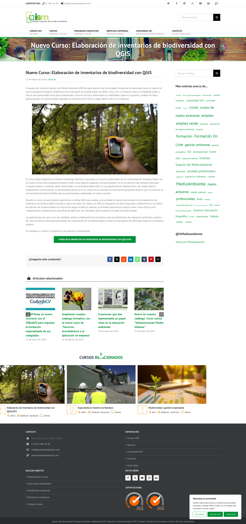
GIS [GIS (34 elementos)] (189, 152)
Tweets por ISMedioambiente (190, 241)
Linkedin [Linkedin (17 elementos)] (211, 176)
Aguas (55, 521)
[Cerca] (239, 495)
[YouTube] (142, 478)
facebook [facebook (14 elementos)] (199, 129)
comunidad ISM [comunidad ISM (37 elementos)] (195, 100)
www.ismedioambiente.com (45, 455)
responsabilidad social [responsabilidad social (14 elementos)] (184, 205)
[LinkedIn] (156, 478)
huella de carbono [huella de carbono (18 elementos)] (190, 158)
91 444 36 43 (50, 3)
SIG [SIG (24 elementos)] (210, 204)
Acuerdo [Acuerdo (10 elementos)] (178, 95)
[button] (28, 314)
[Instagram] (149, 478)
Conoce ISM (133, 438)
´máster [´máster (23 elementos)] (188, 221)
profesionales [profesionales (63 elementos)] (185, 199)
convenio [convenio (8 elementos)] (185, 108)
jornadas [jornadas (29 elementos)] (180, 171)
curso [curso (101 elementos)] (194, 107)
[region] (215, 507)
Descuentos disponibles (39, 483)
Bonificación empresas (39, 490)
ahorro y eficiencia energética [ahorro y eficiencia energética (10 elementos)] (192, 95)
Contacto (131, 458)
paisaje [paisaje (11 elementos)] (210, 193)
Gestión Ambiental (92, 521)
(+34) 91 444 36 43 (40, 444)
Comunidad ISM (135, 451)
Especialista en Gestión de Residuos (95, 407)
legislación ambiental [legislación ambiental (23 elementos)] (195, 176)
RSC (135, 521)
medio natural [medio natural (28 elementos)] (198, 192)
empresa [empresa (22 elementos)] (204, 123)
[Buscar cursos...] (196, 17)
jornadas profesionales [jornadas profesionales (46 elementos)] (201, 171)
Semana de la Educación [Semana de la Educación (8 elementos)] (201, 205)
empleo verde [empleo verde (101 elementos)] (187, 123)
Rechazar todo (215, 514)
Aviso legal (132, 465)
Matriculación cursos (38, 476)
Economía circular (165, 521)
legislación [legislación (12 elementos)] (179, 177)
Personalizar (199, 514)
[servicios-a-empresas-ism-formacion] (101, 366)
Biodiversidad (66, 521)
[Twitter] (135, 478)
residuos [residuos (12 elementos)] (207, 199)
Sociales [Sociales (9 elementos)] (191, 217)
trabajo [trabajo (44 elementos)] (214, 216)
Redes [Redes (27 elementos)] (200, 199)
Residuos (112, 521)
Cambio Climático (147, 521)
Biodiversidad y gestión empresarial (166, 407)
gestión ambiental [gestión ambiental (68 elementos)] (197, 145)
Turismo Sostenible (185, 521)
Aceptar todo (231, 514)
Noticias (52, 79)
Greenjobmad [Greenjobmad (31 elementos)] (200, 152)
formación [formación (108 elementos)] (184, 136)
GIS (104, 521)
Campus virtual (35, 504)
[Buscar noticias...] (194, 73)
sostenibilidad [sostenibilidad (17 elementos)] (202, 216)
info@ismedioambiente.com (76, 3)
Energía (78, 521)
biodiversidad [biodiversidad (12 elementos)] (207, 95)
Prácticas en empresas (38, 497)
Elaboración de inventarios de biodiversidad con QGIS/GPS (31, 409)
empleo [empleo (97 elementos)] (207, 115)
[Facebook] (128, 478)
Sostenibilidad (125, 521)
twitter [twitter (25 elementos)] (179, 221)
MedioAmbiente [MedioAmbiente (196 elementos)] (191, 184)
